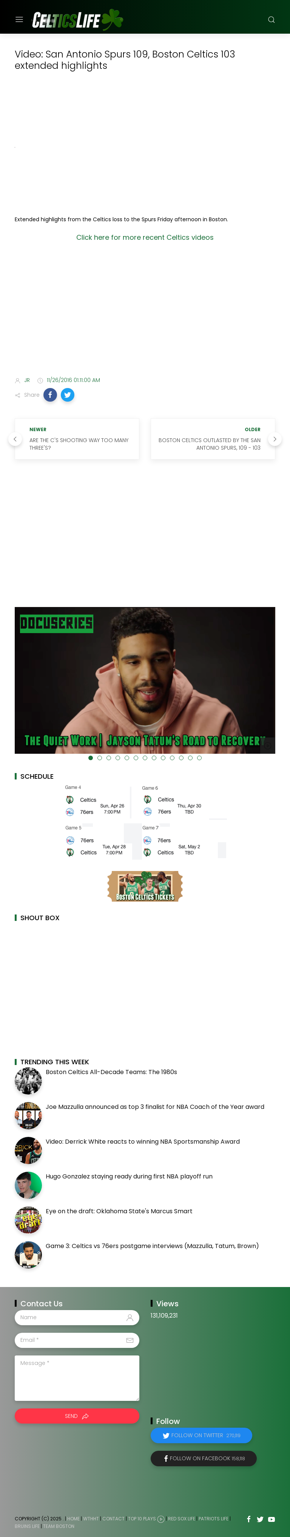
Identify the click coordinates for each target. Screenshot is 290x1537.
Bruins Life (27, 1526)
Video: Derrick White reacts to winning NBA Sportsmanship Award (143, 1141)
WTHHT (91, 1518)
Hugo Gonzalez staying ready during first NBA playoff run (129, 1176)
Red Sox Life (181, 1518)
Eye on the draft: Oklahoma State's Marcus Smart (119, 1211)
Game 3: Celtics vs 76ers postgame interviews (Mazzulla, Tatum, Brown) (152, 1246)
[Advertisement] (145, 311)
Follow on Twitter (206, 1435)
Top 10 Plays (142, 1518)
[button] (50, 395)
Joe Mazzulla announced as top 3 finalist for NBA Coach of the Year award (155, 1106)
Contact (113, 1518)
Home (73, 1518)
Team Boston (58, 1526)
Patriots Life (213, 1518)
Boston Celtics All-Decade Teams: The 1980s (111, 1072)
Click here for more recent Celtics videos (145, 237)
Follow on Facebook (207, 1458)
